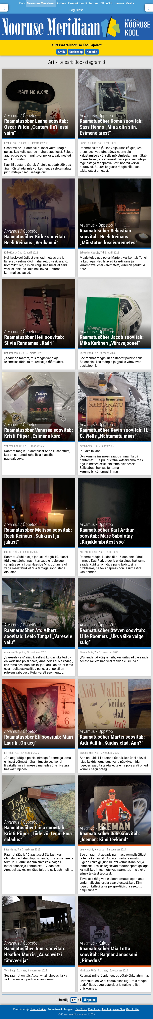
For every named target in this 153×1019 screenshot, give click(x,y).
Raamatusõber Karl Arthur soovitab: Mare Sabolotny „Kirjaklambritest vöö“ (107, 536)
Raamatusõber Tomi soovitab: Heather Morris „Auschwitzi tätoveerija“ (34, 954)
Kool (22, 3)
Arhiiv (61, 52)
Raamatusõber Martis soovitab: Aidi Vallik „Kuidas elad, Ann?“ (112, 740)
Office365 (106, 3)
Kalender (91, 3)
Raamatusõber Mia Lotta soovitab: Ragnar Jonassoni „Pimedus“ (108, 954)
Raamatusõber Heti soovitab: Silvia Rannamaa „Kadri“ (34, 340)
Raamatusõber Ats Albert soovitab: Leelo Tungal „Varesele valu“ (38, 636)
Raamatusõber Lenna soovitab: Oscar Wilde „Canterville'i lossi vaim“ (36, 127)
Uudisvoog (76, 52)
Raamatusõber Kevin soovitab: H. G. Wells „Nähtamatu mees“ (114, 433)
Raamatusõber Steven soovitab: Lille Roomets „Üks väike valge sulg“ (112, 636)
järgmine (89, 1000)
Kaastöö (92, 52)
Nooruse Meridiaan (41, 3)
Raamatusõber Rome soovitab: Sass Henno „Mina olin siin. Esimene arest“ (111, 127)
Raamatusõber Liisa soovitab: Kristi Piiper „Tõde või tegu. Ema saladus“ (38, 834)
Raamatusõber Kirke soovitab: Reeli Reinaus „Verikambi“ (35, 240)
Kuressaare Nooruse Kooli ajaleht (76, 45)
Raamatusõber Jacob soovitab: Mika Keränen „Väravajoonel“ (112, 340)
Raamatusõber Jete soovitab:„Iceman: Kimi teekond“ (110, 837)
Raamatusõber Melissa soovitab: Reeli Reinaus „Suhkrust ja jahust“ (38, 536)
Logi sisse (76, 10)
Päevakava (76, 3)
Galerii (61, 3)
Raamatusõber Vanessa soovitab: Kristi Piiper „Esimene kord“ (38, 433)
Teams (119, 3)
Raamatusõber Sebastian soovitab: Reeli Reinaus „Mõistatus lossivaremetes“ (108, 237)
